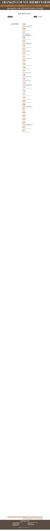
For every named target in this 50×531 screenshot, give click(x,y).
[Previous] (40, 16)
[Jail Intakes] (10, 16)
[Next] (35, 16)
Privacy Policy (16, 530)
